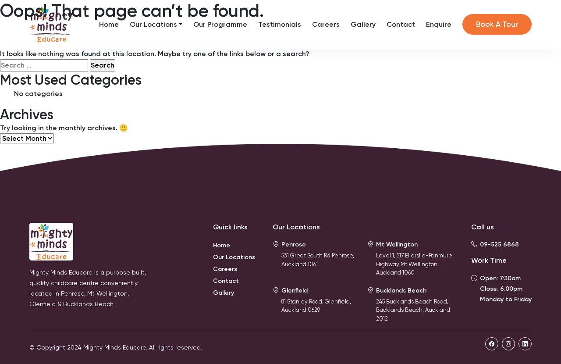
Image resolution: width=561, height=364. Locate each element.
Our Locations (153, 24)
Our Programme (220, 24)
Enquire (438, 24)
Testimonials (279, 24)
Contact (401, 24)
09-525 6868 (499, 244)
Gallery (363, 24)
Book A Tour (497, 24)
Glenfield (294, 290)
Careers (326, 24)
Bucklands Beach (401, 290)
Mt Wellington (397, 244)
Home (109, 24)
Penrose (293, 244)
